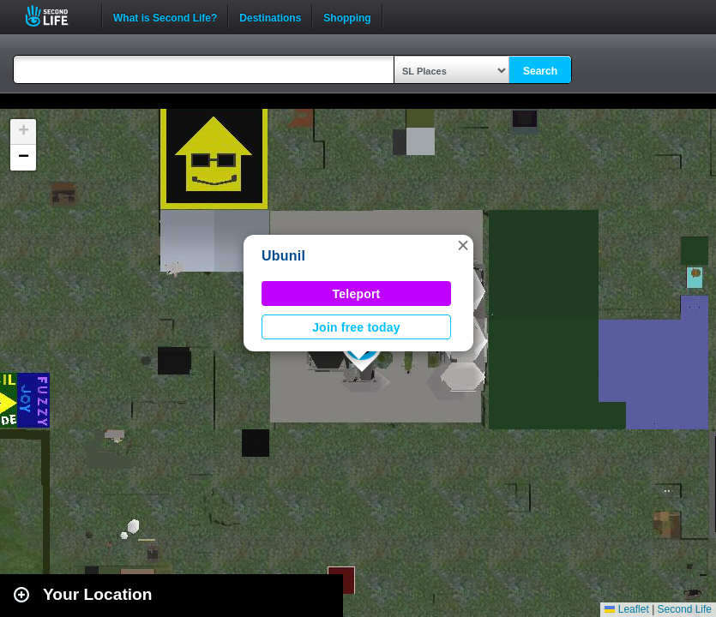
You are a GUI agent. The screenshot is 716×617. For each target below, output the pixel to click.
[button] (463, 245)
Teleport (357, 294)
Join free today (356, 327)
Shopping (346, 16)
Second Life (56, 15)
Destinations (270, 16)
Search (540, 71)
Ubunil (283, 256)
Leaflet (626, 609)
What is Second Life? (165, 16)
